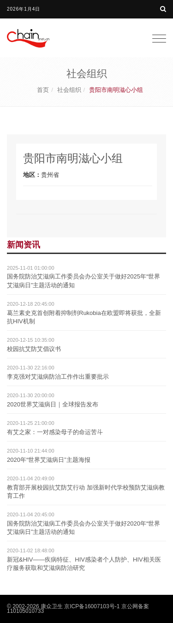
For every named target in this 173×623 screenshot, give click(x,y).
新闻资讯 (23, 244)
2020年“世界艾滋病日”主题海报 (48, 459)
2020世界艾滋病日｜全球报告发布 (52, 404)
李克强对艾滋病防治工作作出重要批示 (58, 376)
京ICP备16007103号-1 (91, 606)
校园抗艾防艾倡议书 (34, 348)
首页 (43, 89)
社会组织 (69, 89)
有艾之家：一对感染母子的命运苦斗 (55, 432)
